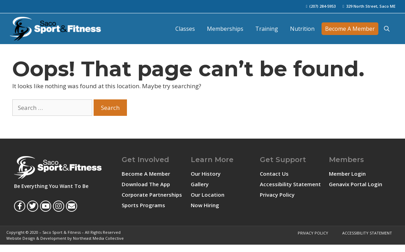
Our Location (207, 194)
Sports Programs (143, 205)
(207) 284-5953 (322, 6)
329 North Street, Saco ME (371, 6)
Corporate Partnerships (152, 194)
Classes (185, 29)
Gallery (200, 184)
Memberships (225, 29)
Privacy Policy (277, 194)
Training (266, 29)
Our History (206, 173)
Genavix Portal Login (355, 184)
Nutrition (302, 29)
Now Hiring (205, 205)
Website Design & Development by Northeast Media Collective (65, 238)
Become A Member (350, 29)
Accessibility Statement (290, 184)
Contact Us (274, 173)
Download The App (146, 184)
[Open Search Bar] (387, 28)
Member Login (347, 173)
